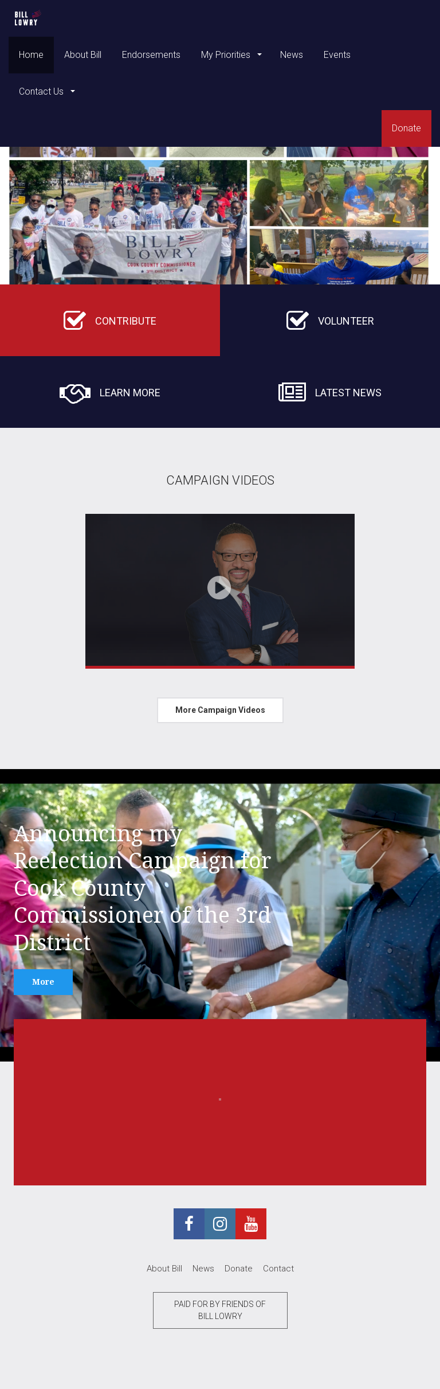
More (43, 981)
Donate (406, 128)
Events (337, 54)
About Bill (82, 54)
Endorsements (151, 54)
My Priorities (227, 54)
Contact (278, 1268)
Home (31, 54)
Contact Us (42, 91)
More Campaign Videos (220, 710)
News (291, 54)
